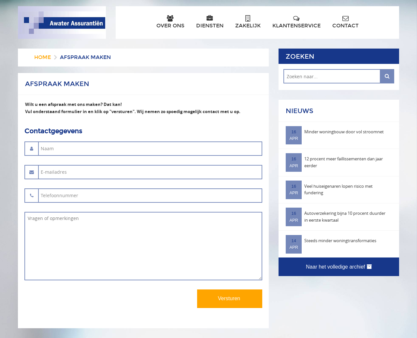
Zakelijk (248, 22)
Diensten (209, 22)
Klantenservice (296, 22)
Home (42, 57)
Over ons (170, 22)
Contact (345, 22)
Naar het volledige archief (339, 267)
